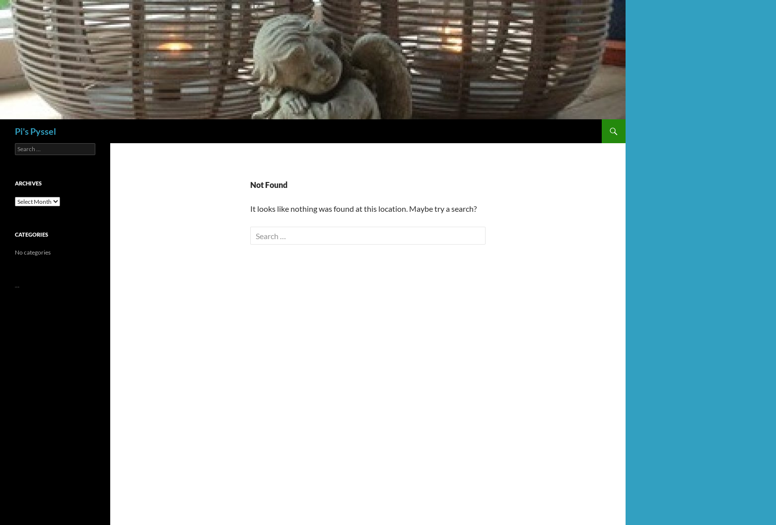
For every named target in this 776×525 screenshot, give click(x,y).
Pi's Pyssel (35, 131)
